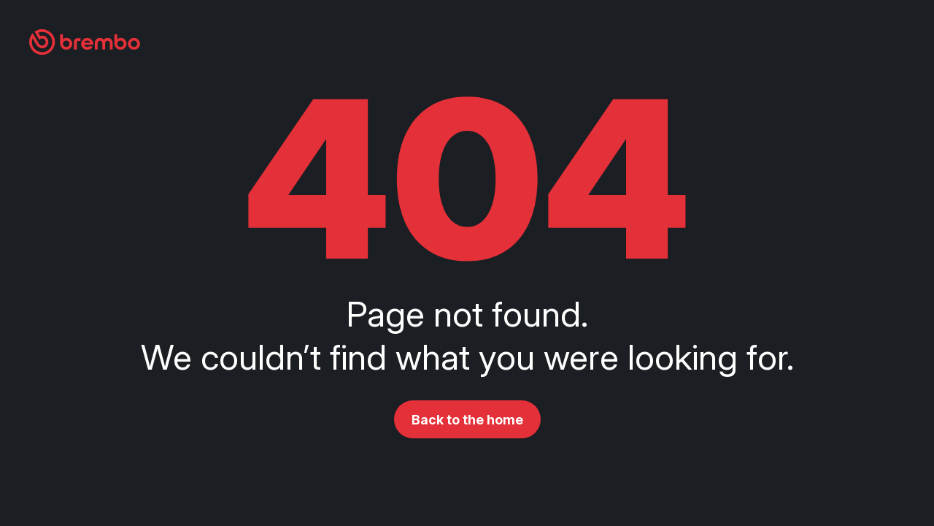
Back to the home (467, 419)
